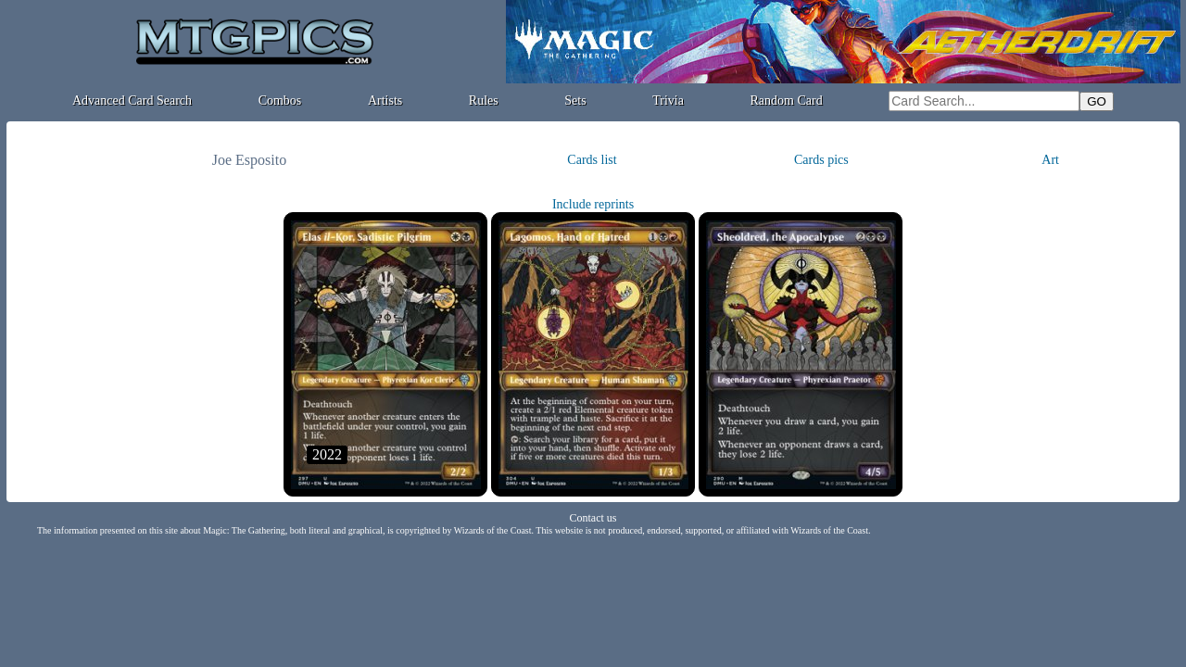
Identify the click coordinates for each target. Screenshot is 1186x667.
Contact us (593, 517)
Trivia (668, 100)
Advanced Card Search (132, 100)
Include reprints (593, 204)
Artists (385, 100)
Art (1050, 160)
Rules (483, 100)
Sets (575, 100)
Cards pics (821, 160)
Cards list (591, 160)
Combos (280, 100)
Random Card (787, 100)
